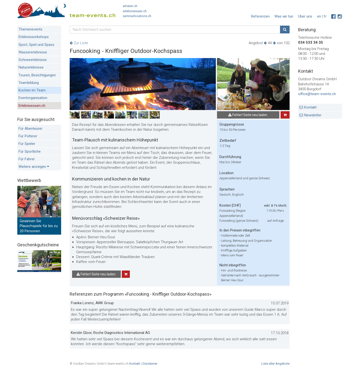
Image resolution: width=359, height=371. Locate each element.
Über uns (305, 16)
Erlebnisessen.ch (32, 105)
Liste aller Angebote (275, 363)
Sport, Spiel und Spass (36, 44)
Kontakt (310, 107)
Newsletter (312, 115)
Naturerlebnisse (31, 67)
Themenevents (30, 29)
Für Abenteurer (30, 128)
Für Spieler (27, 143)
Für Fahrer (27, 159)
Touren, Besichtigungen (37, 75)
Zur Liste (79, 43)
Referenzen (260, 16)
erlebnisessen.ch (135, 11)
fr (325, 16)
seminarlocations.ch (137, 16)
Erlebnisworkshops (34, 37)
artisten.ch (130, 6)
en (319, 16)
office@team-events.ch (317, 94)
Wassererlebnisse (33, 52)
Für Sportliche (30, 151)
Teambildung (29, 82)
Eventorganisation (33, 98)
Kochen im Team (32, 90)
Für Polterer (28, 136)
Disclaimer (149, 363)
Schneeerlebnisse (33, 60)
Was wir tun (283, 16)
